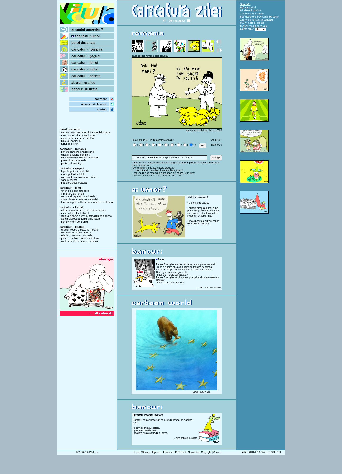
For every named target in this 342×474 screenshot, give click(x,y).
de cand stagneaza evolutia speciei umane (85, 132)
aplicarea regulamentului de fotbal (80, 218)
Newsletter (193, 452)
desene (249, 16)
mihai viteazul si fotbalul (75, 213)
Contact (217, 452)
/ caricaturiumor (85, 36)
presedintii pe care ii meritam (78, 138)
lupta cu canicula (71, 140)
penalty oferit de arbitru (74, 221)
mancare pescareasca (74, 182)
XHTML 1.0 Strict (257, 452)
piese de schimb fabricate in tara (80, 238)
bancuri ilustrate (84, 89)
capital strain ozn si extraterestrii (79, 157)
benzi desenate (83, 43)
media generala (258, 25)
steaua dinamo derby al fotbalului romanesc (86, 215)
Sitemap (145, 452)
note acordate (256, 22)
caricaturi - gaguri (85, 56)
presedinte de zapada (73, 160)
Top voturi (168, 452)
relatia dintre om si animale (76, 235)
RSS (278, 452)
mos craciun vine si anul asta (78, 135)
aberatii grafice (83, 82)
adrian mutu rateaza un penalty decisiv (83, 210)
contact (102, 109)
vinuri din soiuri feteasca (75, 190)
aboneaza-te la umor (94, 104)
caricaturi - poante (85, 76)
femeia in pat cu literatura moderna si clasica (87, 202)
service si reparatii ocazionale (78, 196)
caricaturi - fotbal (85, 69)
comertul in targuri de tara (76, 232)
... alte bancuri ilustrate (209, 287)
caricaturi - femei (84, 63)
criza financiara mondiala (75, 154)
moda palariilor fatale (73, 174)
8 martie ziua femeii (72, 193)
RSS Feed (180, 452)
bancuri (249, 13)
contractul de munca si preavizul (79, 241)
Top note (156, 452)
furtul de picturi (69, 143)
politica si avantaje (71, 163)
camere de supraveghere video (79, 177)
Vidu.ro (94, 452)
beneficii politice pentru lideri (77, 151)
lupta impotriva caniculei (75, 171)
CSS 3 (271, 452)
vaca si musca (69, 179)
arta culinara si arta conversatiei (79, 199)
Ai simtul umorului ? (197, 197)
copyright (101, 99)
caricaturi (250, 7)
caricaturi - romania (86, 49)
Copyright (206, 452)
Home (136, 452)
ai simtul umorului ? (87, 29)
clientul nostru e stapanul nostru (79, 229)
